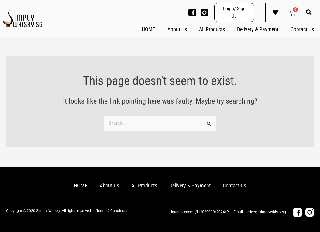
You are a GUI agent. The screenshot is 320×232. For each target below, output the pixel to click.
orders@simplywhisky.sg (266, 212)
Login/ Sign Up (234, 12)
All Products (212, 29)
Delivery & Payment (257, 29)
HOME (148, 29)
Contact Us (302, 29)
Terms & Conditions (112, 211)
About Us (177, 29)
